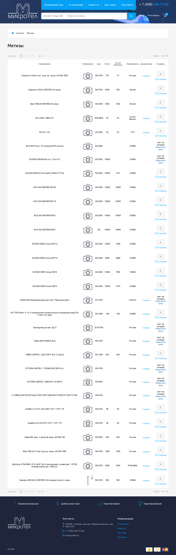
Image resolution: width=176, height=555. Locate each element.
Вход (141, 15)
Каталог (20, 33)
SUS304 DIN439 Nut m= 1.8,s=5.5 (44, 159)
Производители (53, 4)
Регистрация (153, 15)
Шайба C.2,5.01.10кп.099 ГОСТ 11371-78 (44, 409)
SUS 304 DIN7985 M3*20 (44, 187)
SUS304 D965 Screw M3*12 (44, 244)
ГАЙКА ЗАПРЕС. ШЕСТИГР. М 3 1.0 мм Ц (44, 355)
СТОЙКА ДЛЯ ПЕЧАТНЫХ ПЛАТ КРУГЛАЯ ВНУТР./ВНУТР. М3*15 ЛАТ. (45, 395)
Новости (93, 4)
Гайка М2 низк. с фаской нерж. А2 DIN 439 (44, 437)
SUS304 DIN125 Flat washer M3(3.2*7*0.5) (44, 173)
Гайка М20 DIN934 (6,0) (44, 341)
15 (39, 56)
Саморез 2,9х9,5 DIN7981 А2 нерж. (44, 90)
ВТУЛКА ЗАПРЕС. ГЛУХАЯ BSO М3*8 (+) (45, 368)
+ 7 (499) (153, 4)
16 (42, 56)
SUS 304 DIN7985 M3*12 (44, 201)
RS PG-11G (44, 132)
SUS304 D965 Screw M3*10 (44, 258)
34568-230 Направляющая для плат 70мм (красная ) (44, 300)
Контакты (127, 4)
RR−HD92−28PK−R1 (44, 118)
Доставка (110, 4)
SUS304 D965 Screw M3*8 (44, 272)
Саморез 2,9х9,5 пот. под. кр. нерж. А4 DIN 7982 (44, 76)
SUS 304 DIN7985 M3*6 (44, 230)
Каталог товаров (52, 16)
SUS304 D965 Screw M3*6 (44, 286)
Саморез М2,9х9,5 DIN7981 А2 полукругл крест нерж (44, 480)
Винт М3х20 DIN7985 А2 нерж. (44, 104)
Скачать (146, 76)
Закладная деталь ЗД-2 (44, 328)
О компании (76, 4)
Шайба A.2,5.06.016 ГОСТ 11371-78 (44, 423)
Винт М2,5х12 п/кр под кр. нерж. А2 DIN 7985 (44, 451)
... (36, 56)
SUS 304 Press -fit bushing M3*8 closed (44, 146)
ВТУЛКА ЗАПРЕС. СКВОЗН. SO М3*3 (44, 382)
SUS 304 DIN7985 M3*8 (44, 216)
